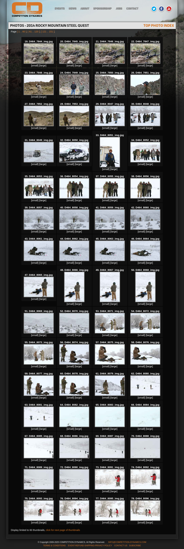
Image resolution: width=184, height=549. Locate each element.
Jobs (119, 8)
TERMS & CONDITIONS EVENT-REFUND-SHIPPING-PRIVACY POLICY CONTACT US (85, 545)
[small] (34, 65)
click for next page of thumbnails (63, 530)
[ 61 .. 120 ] (34, 31)
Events (60, 8)
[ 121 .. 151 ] (47, 31)
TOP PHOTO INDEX (159, 25)
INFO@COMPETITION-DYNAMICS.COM (127, 542)
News (73, 8)
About (85, 8)
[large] (42, 65)
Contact (132, 8)
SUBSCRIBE (135, 545)
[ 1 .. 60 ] (21, 31)
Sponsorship (102, 8)
